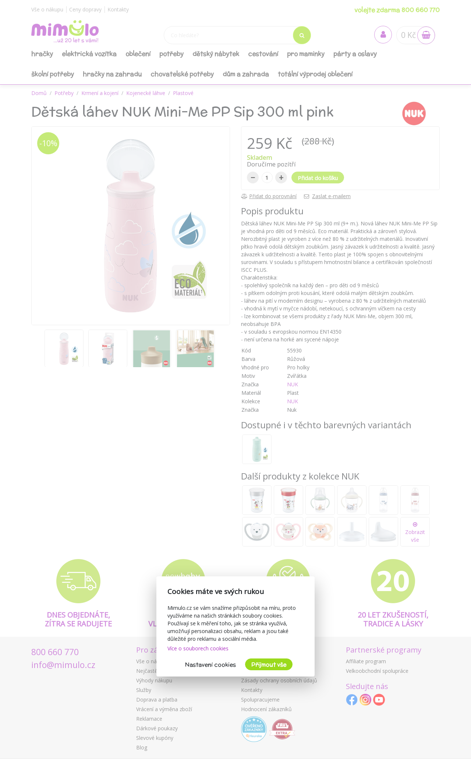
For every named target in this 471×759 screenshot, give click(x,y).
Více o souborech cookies (198, 648)
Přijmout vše (268, 664)
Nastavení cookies (210, 664)
